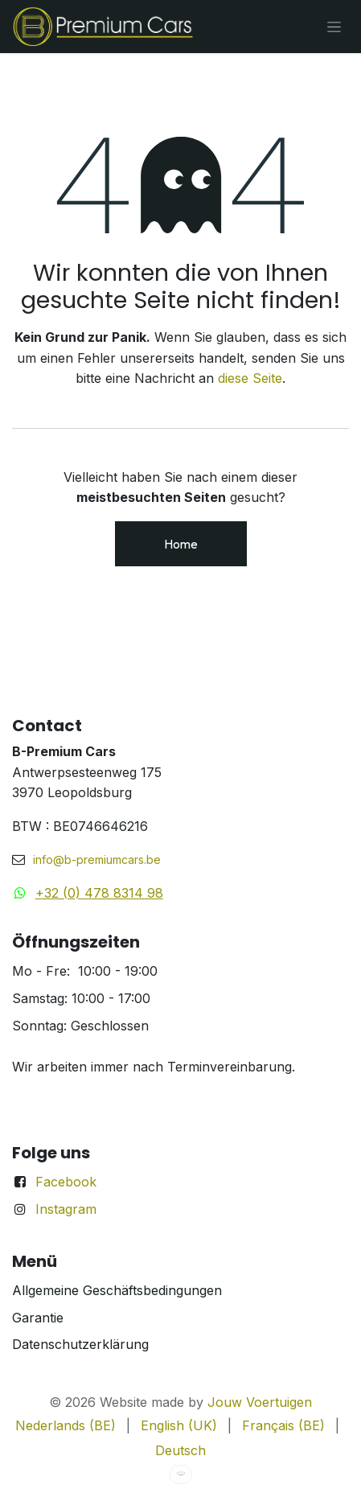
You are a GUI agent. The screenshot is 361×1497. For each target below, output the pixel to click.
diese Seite (250, 378)
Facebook (65, 1182)
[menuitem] (65, 1426)
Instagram (65, 1209)
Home (181, 544)
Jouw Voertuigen (259, 1402)
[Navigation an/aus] (334, 26)
